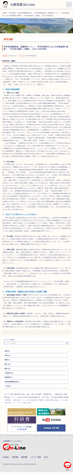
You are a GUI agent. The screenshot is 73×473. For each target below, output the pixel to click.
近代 (49, 404)
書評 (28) (8, 369)
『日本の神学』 (57, 399)
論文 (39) (8, 365)
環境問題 (13, 401)
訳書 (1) (7, 360)
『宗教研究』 (57, 401)
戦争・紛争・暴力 (29, 396)
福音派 (50, 401)
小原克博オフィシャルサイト (13, 443)
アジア (35, 404)
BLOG (46, 458)
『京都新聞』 (21, 401)
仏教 (29, 399)
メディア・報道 (35, 458)
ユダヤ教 (45, 404)
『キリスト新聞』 (19, 404)
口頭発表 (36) (9, 374)
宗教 (46, 401)
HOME (4, 13)
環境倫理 (7, 401)
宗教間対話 (18, 396)
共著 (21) (8, 355)
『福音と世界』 (31, 401)
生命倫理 (40, 396)
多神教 (6, 404)
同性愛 (63, 401)
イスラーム (23, 399)
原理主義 (16, 399)
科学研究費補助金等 (25, 13)
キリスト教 (8, 396)
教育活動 (24, 458)
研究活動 (12, 13)
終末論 (10, 404)
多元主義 (34, 399)
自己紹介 (6, 458)
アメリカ (40, 404)
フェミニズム (40, 401)
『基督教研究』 (50, 396)
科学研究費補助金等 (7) (13, 383)
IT (13, 404)
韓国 (52, 404)
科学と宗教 (8, 399)
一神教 (58, 396)
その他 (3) (8, 387)
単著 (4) (7, 351)
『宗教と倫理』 (28, 404)
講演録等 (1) (9, 378)
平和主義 (66, 399)
